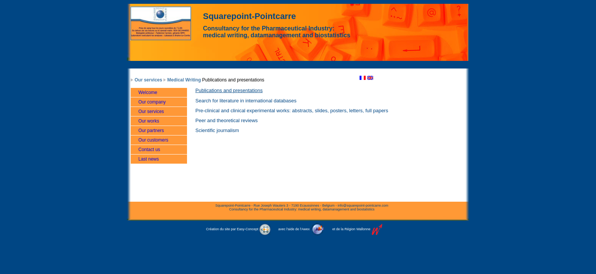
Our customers (153, 140)
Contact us (149, 149)
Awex (305, 229)
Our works (148, 121)
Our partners (151, 130)
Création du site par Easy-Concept (238, 229)
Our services (148, 80)
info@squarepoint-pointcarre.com (363, 205)
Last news (148, 159)
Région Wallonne (357, 229)
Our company (152, 102)
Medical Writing (184, 80)
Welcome (147, 92)
